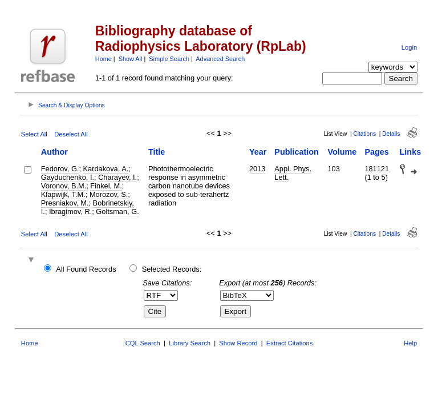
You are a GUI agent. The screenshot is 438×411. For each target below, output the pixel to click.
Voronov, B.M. (63, 186)
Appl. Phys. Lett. (292, 173)
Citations (364, 134)
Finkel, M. (105, 186)
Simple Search (169, 58)
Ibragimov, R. (70, 211)
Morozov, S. (109, 194)
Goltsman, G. (117, 211)
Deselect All (70, 134)
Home (103, 58)
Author (54, 151)
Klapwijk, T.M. (63, 194)
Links (410, 151)
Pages (376, 151)
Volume (341, 151)
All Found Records (86, 269)
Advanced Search (220, 58)
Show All (131, 58)
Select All (34, 134)
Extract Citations (289, 343)
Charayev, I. (117, 177)
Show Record (238, 343)
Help (410, 343)
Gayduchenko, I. (67, 177)
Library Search (189, 343)
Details (391, 134)
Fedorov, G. (60, 168)
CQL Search (142, 343)
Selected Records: (172, 269)
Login (409, 47)
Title (156, 151)
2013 (257, 168)
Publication (296, 151)
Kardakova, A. (106, 168)
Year (257, 151)
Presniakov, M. (65, 203)
